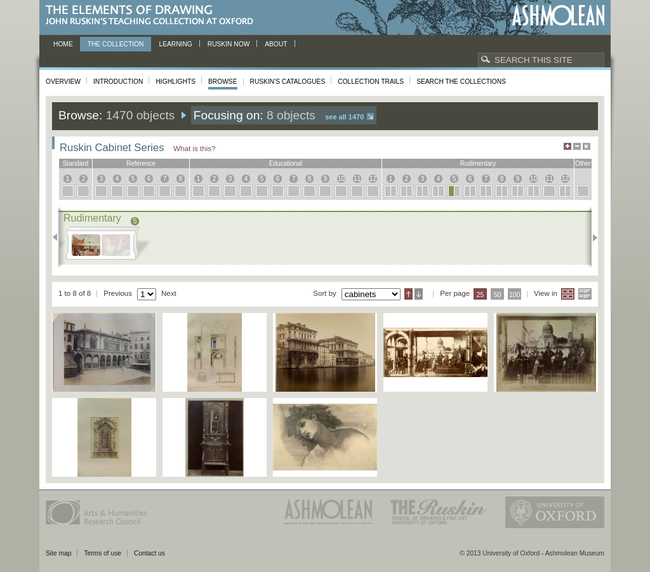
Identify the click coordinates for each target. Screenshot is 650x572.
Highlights (176, 81)
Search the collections (461, 81)
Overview (63, 81)
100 (514, 294)
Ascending (408, 294)
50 (497, 294)
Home (63, 44)
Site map (58, 553)
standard (76, 163)
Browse (222, 81)
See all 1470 (344, 117)
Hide (586, 146)
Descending (419, 294)
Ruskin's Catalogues (288, 81)
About (276, 44)
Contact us (149, 553)
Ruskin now (229, 44)
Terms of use (102, 553)
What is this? (194, 148)
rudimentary (478, 163)
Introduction (118, 81)
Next (591, 237)
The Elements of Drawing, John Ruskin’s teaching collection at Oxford (153, 15)
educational (285, 163)
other (583, 163)
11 (357, 178)
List (585, 294)
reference (141, 163)
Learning (175, 44)
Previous (58, 237)
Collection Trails (371, 81)
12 (372, 178)
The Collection (116, 44)
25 (480, 294)
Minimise (577, 146)
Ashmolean (558, 15)
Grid (567, 294)
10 (341, 178)
